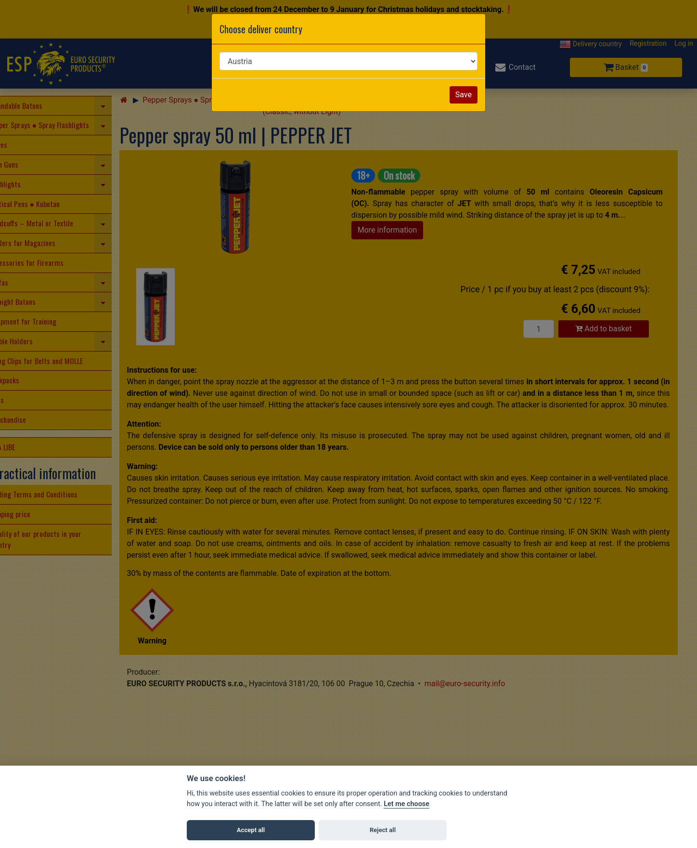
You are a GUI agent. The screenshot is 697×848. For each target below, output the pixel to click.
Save (463, 94)
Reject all (383, 830)
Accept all (251, 830)
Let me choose (406, 804)
